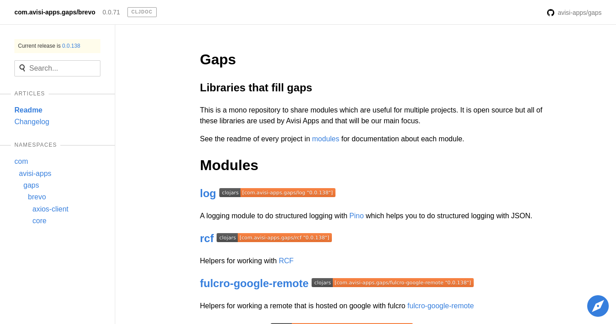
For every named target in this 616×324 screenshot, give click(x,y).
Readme (28, 110)
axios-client (50, 209)
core (39, 221)
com (21, 161)
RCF (286, 261)
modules (325, 139)
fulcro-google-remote (254, 283)
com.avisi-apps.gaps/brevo (54, 12)
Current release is (49, 46)
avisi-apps (35, 173)
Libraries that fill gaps (256, 87)
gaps (31, 185)
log (208, 193)
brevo (37, 197)
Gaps (218, 59)
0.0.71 (111, 12)
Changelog (31, 122)
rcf (207, 238)
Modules (229, 165)
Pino (356, 216)
